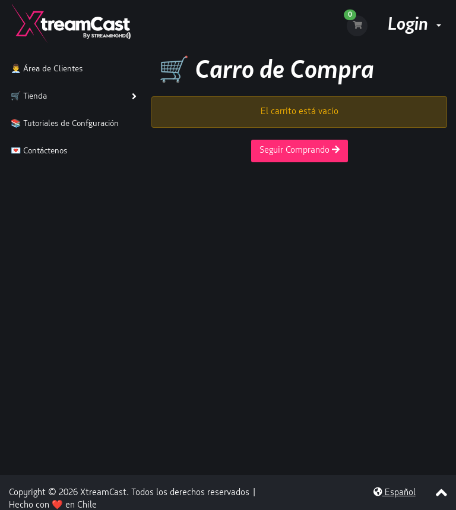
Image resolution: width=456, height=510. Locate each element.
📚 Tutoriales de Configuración (62, 123)
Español (394, 493)
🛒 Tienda (26, 96)
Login (414, 25)
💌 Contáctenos (36, 151)
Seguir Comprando (299, 150)
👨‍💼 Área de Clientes (44, 69)
